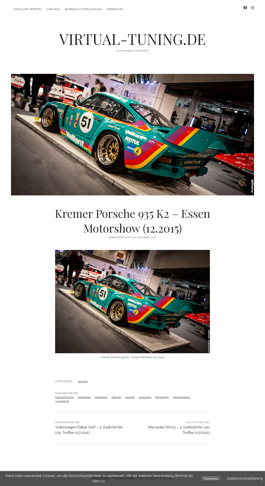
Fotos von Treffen (27, 9)
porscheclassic (181, 397)
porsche (82, 381)
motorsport (101, 397)
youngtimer (62, 401)
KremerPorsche (64, 397)
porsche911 (145, 397)
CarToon (53, 9)
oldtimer (116, 397)
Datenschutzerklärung (83, 9)
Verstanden (211, 478)
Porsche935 (162, 397)
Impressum (115, 9)
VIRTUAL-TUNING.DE (132, 39)
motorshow (84, 397)
